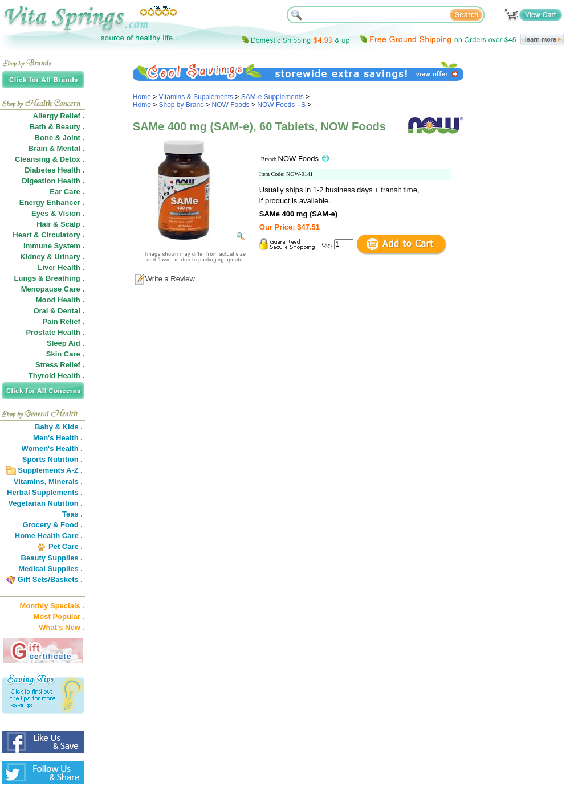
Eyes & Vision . (57, 213)
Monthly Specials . (52, 605)
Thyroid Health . (56, 375)
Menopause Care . (52, 289)
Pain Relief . (63, 321)
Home (142, 97)
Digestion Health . (53, 181)
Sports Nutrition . (52, 459)
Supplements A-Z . (50, 470)
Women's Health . (52, 448)
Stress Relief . (59, 364)
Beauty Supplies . (52, 558)
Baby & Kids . (59, 427)
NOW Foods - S (281, 105)
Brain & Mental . (56, 148)
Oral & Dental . (58, 310)
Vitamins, (30, 481)
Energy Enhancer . (51, 202)
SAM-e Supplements (272, 97)
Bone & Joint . (59, 137)
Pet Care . (65, 546)
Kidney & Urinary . (52, 256)
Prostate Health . (55, 332)
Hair (43, 224)
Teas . (72, 514)
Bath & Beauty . (57, 126)
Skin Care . (65, 354)
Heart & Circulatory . (48, 235)
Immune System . (53, 245)
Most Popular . (58, 616)
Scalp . (72, 224)
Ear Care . (67, 191)
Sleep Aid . (65, 343)
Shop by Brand (181, 105)
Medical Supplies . (50, 568)
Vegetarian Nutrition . (45, 503)
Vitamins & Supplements (196, 97)
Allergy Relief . (58, 116)
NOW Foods (231, 105)
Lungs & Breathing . (49, 278)
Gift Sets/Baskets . (50, 579)
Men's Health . (58, 437)
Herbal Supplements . (45, 492)
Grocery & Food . (53, 525)
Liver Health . (61, 267)
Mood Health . (60, 300)
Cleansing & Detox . (49, 159)
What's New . (61, 627)
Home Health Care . (49, 535)
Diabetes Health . (54, 170)
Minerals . (65, 481)
